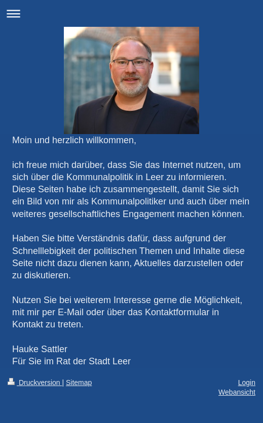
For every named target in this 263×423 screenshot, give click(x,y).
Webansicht (236, 392)
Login (246, 382)
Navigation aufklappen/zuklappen (131, 13)
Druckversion (35, 382)
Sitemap (79, 382)
